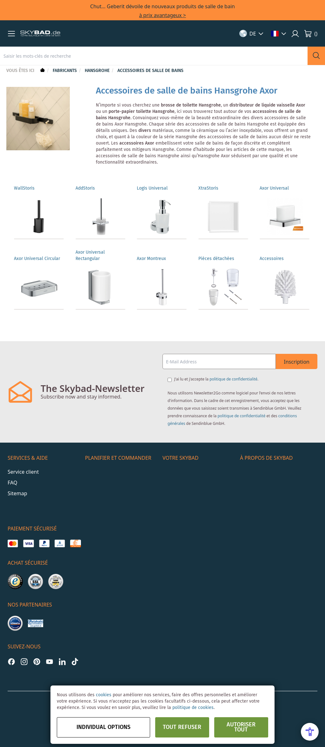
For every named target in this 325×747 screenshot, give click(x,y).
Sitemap (17, 493)
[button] (11, 33)
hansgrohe (98, 70)
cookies (103, 695)
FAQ (12, 482)
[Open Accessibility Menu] (310, 732)
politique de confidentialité (233, 379)
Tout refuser (182, 727)
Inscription (296, 361)
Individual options (103, 727)
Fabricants (65, 70)
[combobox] (154, 56)
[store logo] (40, 33)
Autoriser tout (241, 727)
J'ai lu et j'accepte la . (216, 379)
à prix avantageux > (162, 15)
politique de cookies (193, 707)
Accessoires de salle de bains (150, 70)
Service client (23, 471)
